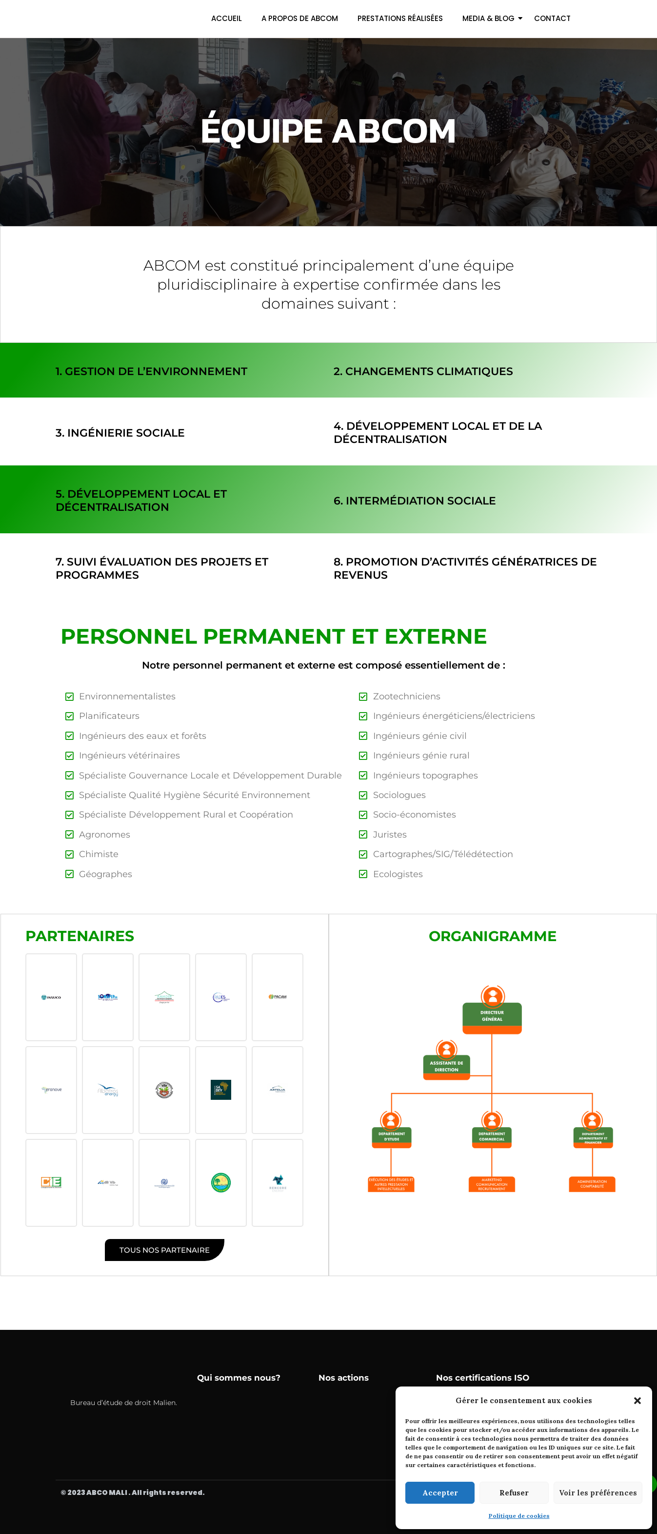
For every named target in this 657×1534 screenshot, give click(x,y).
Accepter (440, 1492)
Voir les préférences (598, 1492)
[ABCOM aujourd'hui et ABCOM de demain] (103, 16)
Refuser (514, 1492)
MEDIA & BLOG (488, 18)
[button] (637, 1401)
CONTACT (552, 18)
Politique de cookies (519, 1515)
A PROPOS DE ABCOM (299, 18)
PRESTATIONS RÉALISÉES (400, 18)
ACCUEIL (226, 18)
